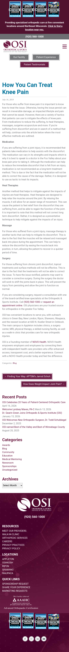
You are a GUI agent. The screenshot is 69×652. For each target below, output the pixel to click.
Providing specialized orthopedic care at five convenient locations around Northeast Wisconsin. (34, 26)
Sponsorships (9, 466)
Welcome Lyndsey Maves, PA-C (18, 409)
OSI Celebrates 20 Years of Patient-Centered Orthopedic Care (33, 402)
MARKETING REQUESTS (14, 590)
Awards (6, 445)
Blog (15, 363)
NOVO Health (39, 342)
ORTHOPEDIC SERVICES (14, 538)
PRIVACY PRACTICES (13, 545)
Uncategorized (9, 469)
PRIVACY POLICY (11, 548)
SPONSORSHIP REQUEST (15, 583)
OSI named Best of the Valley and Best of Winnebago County (33, 427)
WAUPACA (7, 573)
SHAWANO (8, 569)
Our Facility (19, 57)
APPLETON (8, 559)
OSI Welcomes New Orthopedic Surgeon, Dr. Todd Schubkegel (34, 420)
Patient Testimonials (34, 64)
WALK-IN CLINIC (10, 534)
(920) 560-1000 (34, 36)
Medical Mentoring (12, 459)
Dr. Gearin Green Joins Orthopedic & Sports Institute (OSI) (32, 412)
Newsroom (8, 462)
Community (8, 452)
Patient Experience (46, 57)
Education (7, 455)
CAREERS (7, 541)
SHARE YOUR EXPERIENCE (16, 587)
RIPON (5, 566)
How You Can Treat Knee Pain (27, 88)
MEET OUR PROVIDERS (14, 530)
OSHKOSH (7, 562)
